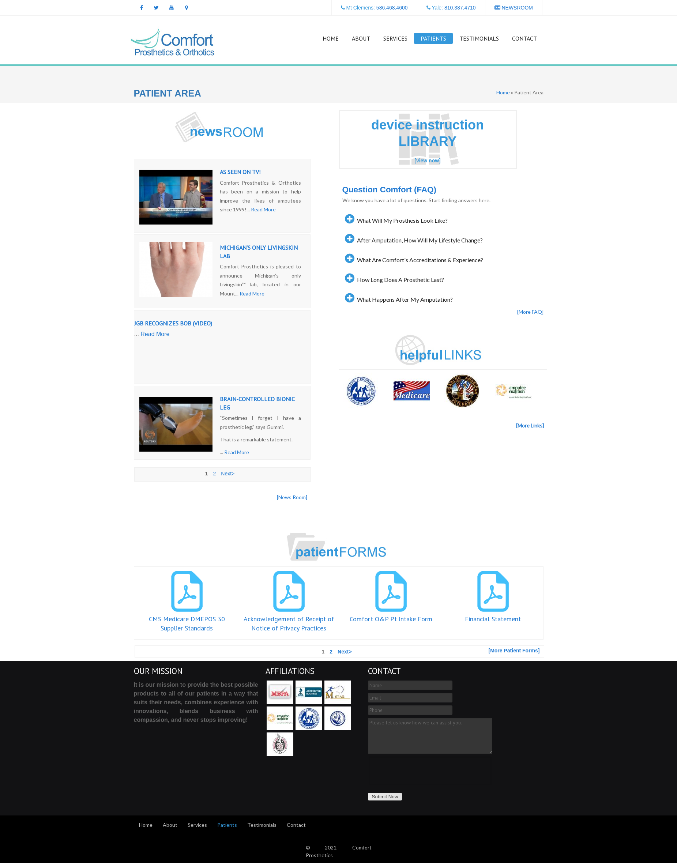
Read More (263, 209)
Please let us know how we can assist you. (430, 736)
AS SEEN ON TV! (240, 172)
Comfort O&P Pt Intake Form (391, 619)
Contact (524, 38)
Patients (433, 38)
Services (395, 38)
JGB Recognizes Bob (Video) (173, 323)
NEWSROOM (513, 8)
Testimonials (479, 38)
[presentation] (424, 771)
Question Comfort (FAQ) (389, 189)
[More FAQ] (530, 312)
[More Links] (530, 425)
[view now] (427, 160)
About (361, 38)
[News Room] (292, 497)
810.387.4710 (460, 8)
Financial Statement (493, 619)
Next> (227, 473)
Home (331, 38)
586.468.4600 (392, 8)
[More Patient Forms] (513, 650)
